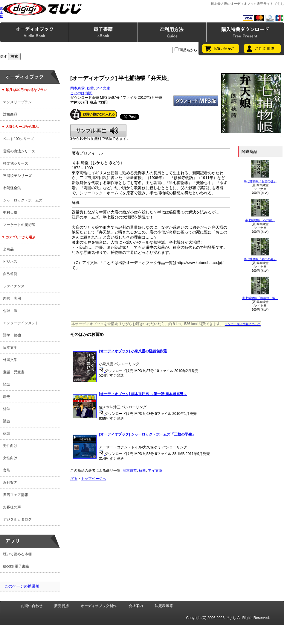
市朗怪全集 (12, 188)
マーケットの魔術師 (19, 225)
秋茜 (90, 88)
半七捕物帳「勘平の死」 (260, 259)
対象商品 (10, 114)
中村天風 (10, 212)
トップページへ (93, 479)
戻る (73, 479)
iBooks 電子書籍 (16, 566)
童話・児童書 (14, 372)
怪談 (6, 384)
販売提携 (61, 606)
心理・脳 (10, 311)
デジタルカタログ (17, 519)
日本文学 (10, 347)
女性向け (10, 458)
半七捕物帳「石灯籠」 (260, 220)
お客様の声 (12, 507)
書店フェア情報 (15, 495)
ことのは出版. (81, 93)
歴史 (6, 397)
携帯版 (1, 12)
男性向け (10, 446)
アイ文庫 (103, 88)
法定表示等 (164, 606)
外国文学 (10, 360)
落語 (6, 433)
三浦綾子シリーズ (17, 176)
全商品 (8, 249)
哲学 (6, 409)
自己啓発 (10, 274)
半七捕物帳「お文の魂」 (260, 181)
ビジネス (10, 262)
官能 (6, 470)
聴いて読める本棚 (17, 554)
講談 (6, 421)
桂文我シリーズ (15, 163)
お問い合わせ (31, 606)
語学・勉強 (12, 335)
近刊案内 (10, 482)
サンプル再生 (98, 130)
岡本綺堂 (77, 88)
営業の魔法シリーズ (19, 151)
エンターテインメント (21, 323)
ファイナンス (14, 286)
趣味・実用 (12, 298)
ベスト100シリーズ (18, 139)
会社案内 (136, 606)
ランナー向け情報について (243, 324)
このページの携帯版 (21, 586)
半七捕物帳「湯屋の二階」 (260, 298)
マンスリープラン (17, 102)
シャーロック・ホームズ (22, 200)
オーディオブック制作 (99, 606)
